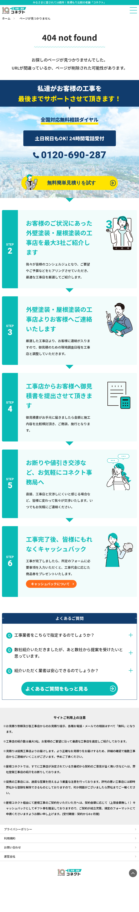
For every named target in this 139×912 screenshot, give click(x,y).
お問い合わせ (12, 847)
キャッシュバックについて (50, 583)
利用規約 (9, 838)
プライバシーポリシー (18, 829)
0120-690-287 (73, 155)
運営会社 (9, 856)
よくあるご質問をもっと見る (56, 688)
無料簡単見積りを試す (60, 183)
